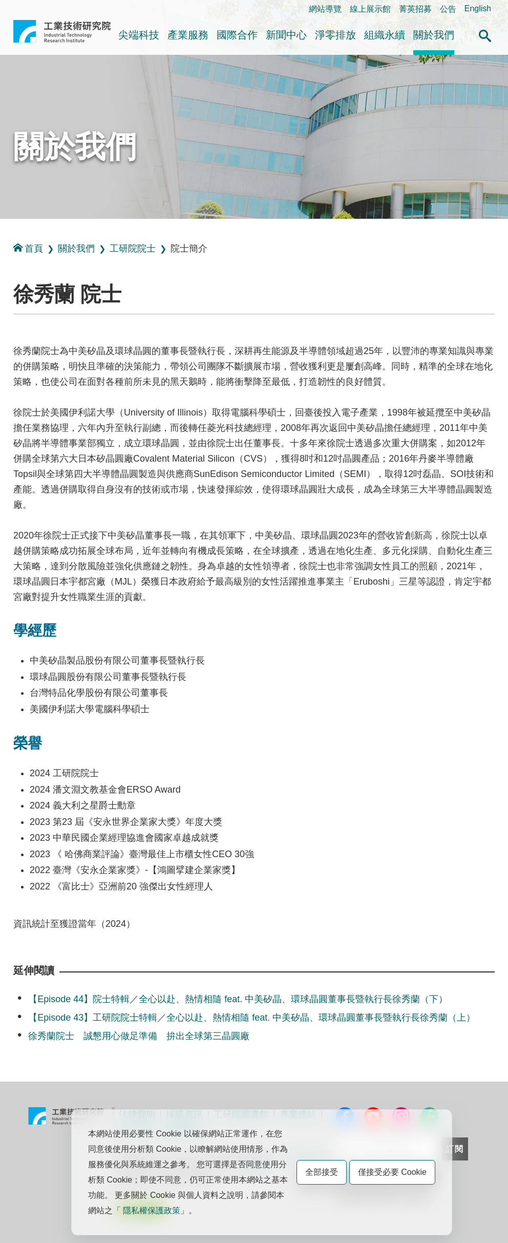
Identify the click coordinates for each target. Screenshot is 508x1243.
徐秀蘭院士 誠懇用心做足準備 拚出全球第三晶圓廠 (138, 1036)
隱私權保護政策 (151, 1210)
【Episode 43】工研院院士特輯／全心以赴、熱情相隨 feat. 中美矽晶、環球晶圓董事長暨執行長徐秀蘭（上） (251, 1017)
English (477, 8)
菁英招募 (415, 9)
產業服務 (187, 34)
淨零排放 (335, 34)
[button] (485, 34)
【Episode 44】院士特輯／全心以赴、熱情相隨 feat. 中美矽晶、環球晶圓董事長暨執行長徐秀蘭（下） (238, 999)
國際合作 (237, 34)
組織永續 (384, 34)
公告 (448, 9)
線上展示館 (370, 9)
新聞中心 (286, 34)
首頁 (28, 248)
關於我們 (433, 34)
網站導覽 (325, 9)
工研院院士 (133, 248)
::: (16, 8)
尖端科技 (138, 34)
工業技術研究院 (62, 35)
